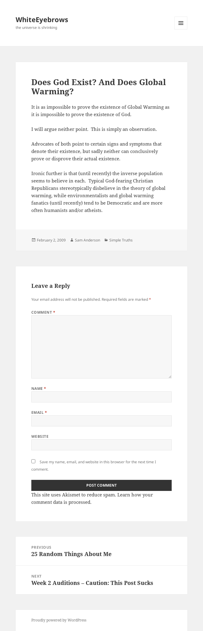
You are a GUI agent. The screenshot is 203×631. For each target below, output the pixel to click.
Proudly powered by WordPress (58, 620)
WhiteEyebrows (42, 19)
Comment (43, 312)
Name (38, 388)
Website (40, 436)
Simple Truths (121, 240)
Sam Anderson (87, 240)
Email (39, 412)
